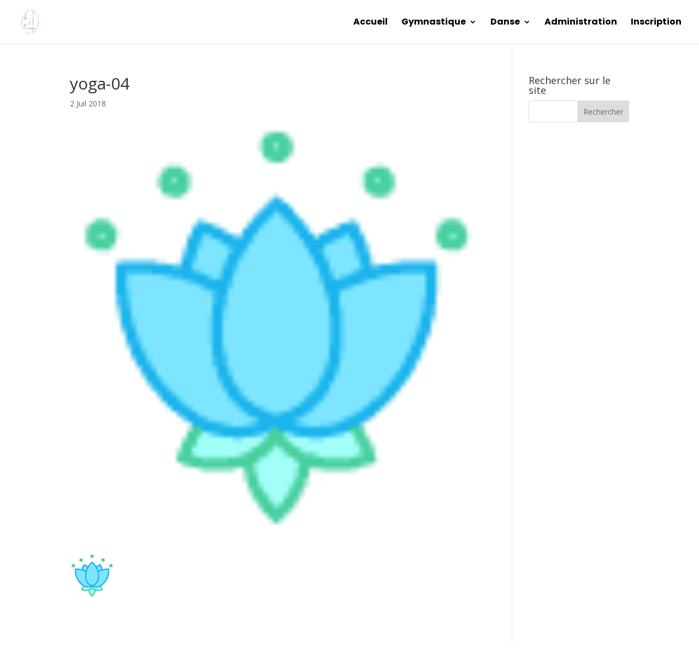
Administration (580, 23)
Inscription (656, 23)
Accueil (370, 23)
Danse (505, 23)
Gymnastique (433, 23)
